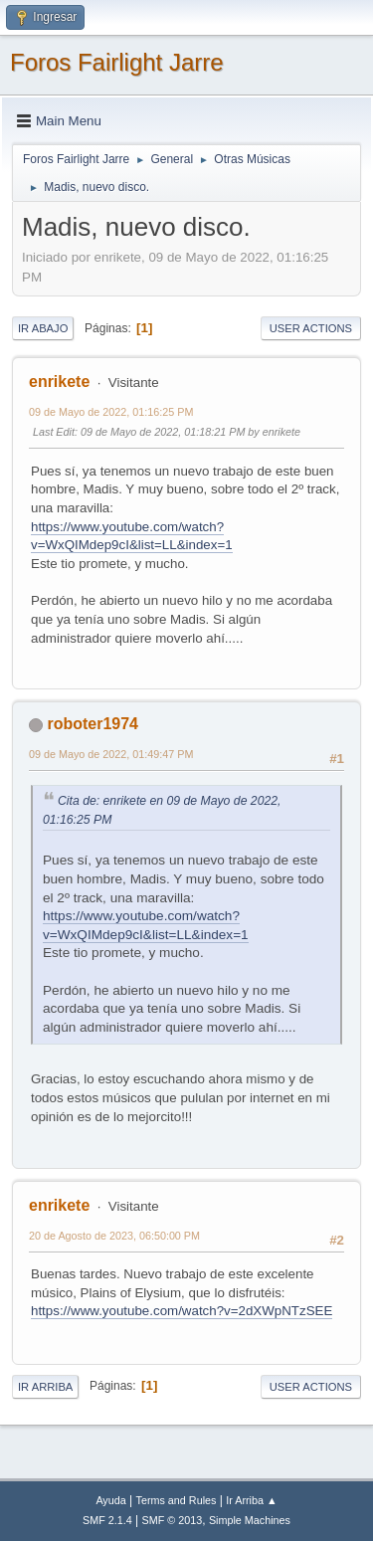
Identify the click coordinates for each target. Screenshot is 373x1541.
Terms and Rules (176, 1500)
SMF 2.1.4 (107, 1520)
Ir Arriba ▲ (251, 1500)
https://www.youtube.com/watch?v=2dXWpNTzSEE (181, 1310)
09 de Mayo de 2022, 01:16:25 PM (111, 412)
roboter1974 (92, 723)
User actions (311, 328)
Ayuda (110, 1500)
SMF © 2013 (172, 1520)
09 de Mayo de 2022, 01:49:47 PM (111, 754)
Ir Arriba (45, 1387)
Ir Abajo (43, 328)
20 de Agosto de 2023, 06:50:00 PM (114, 1236)
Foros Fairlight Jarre (117, 62)
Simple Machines (249, 1520)
